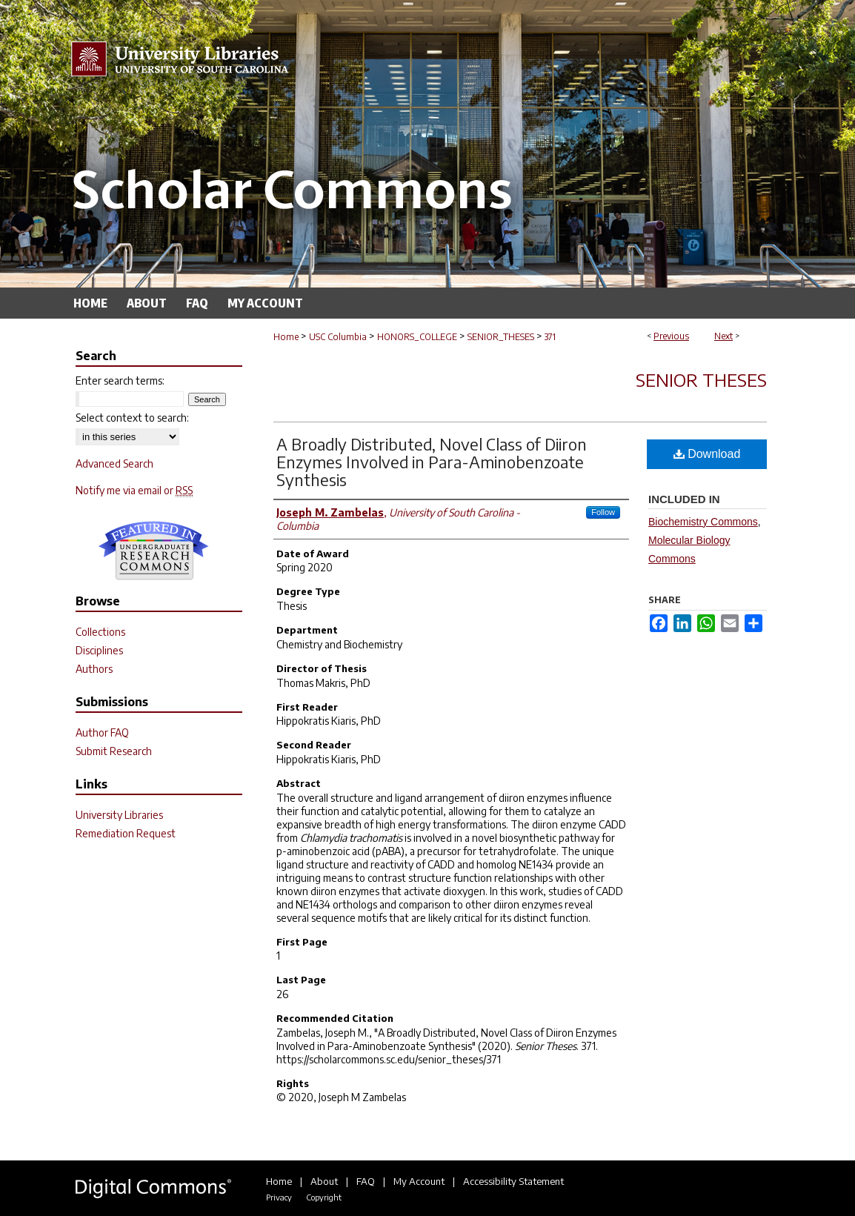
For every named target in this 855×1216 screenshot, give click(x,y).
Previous (671, 336)
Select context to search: (132, 417)
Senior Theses (701, 379)
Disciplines (99, 650)
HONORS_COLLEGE (417, 336)
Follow (603, 512)
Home (286, 336)
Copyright (324, 1197)
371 (550, 336)
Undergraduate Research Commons (153, 551)
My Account (419, 1181)
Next (723, 336)
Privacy (279, 1197)
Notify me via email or (134, 490)
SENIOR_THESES (501, 336)
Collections (100, 631)
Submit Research (114, 751)
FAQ (365, 1181)
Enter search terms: (120, 380)
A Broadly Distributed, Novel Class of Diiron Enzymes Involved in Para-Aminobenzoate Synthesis (431, 461)
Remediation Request (126, 833)
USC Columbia (338, 336)
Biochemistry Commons (703, 522)
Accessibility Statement (513, 1181)
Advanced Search (114, 463)
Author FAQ (102, 732)
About (324, 1181)
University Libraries (119, 814)
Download (707, 454)
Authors (94, 668)
